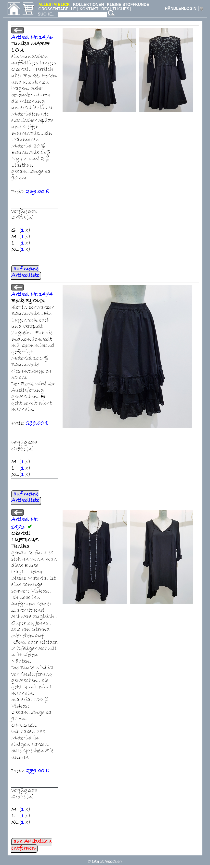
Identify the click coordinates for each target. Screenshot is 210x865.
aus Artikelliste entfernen (31, 845)
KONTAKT (88, 9)
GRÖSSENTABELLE (57, 9)
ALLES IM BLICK (54, 4)
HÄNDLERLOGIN (181, 8)
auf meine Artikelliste (25, 272)
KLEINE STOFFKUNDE (128, 4)
